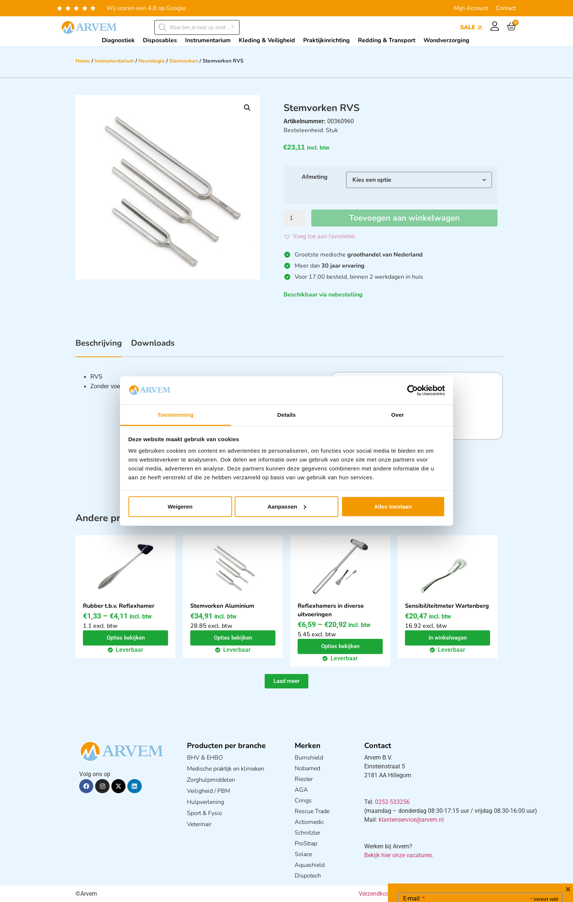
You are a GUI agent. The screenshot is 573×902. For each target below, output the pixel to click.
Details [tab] (286, 415)
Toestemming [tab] (175, 415)
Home (83, 60)
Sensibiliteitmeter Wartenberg (447, 606)
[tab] (99, 347)
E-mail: (414, 788)
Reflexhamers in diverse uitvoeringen (331, 610)
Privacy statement (531, 838)
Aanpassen (287, 506)
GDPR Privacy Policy (494, 854)
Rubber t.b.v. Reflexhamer (118, 606)
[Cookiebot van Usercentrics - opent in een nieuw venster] (412, 390)
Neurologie (151, 60)
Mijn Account (471, 8)
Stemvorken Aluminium (222, 606)
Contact (506, 8)
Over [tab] (397, 415)
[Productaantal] (294, 218)
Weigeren (180, 506)
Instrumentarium (114, 60)
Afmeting (315, 177)
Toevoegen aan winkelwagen (404, 218)
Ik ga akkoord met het (462, 855)
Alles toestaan (393, 506)
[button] (247, 107)
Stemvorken (183, 60)
